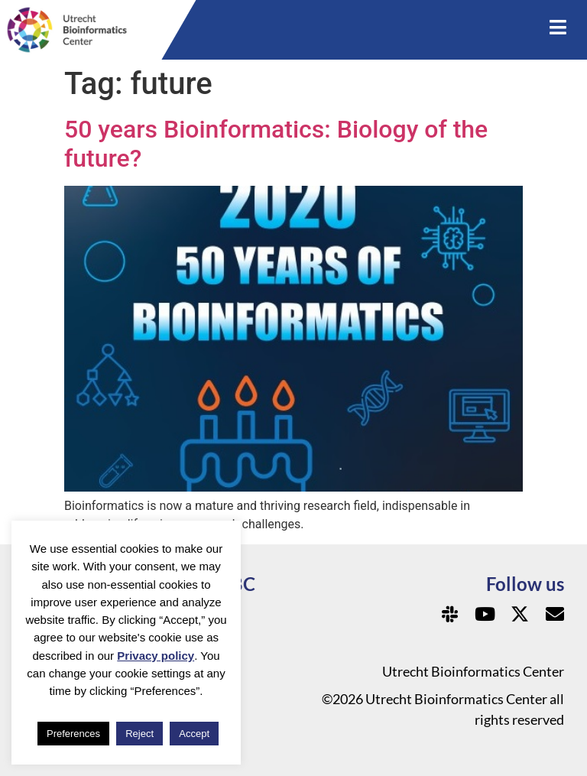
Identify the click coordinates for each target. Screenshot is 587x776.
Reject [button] (139, 733)
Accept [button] (194, 733)
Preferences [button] (73, 733)
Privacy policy (155, 655)
